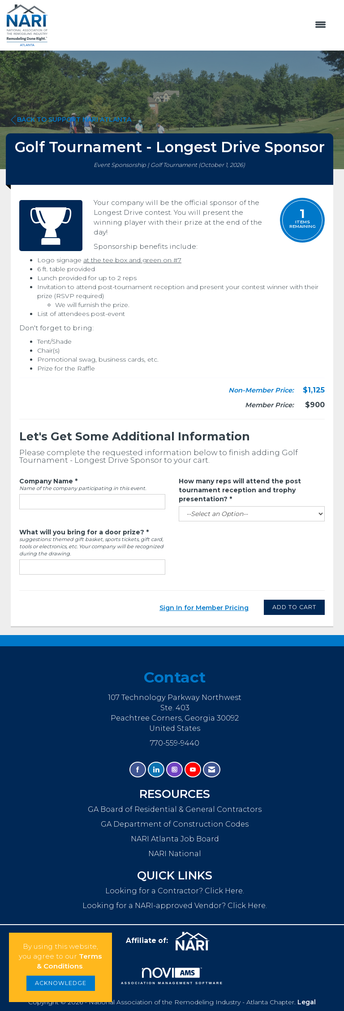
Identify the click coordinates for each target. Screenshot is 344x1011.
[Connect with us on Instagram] (174, 769)
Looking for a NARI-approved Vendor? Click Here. (174, 905)
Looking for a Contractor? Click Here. (174, 890)
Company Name (46, 481)
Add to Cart (294, 607)
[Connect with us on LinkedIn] (156, 769)
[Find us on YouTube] (193, 769)
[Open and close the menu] (191, 25)
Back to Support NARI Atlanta (71, 119)
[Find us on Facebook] (137, 769)
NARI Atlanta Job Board (175, 838)
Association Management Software (172, 976)
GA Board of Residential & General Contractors (175, 809)
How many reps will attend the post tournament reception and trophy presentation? (240, 490)
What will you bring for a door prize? (81, 532)
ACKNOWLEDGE (60, 983)
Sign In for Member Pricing (204, 608)
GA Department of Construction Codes (175, 823)
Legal (306, 1002)
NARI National (174, 853)
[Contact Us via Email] (211, 769)
